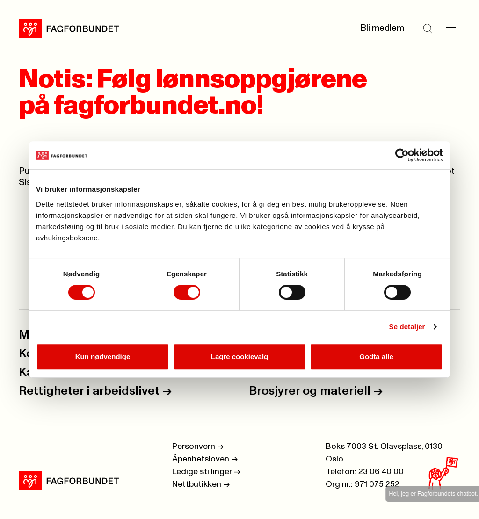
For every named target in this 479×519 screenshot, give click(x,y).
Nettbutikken (201, 484)
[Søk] (427, 28)
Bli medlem (382, 28)
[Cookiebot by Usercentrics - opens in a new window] (402, 155)
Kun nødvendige (103, 356)
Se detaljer (407, 327)
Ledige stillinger (206, 472)
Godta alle (376, 356)
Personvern (198, 446)
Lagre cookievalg (240, 356)
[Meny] (451, 28)
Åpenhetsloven (205, 459)
